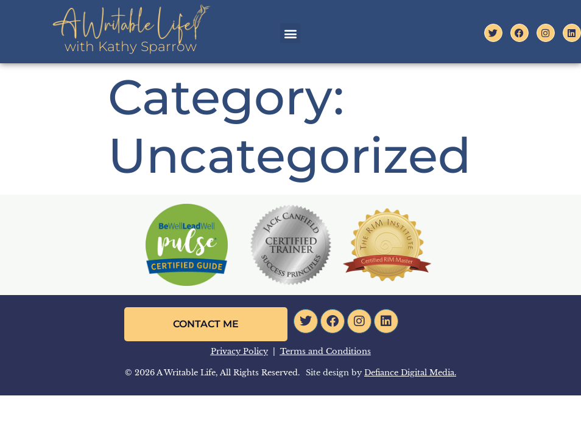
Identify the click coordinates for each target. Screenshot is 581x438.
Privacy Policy (239, 351)
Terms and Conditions (325, 351)
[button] (290, 33)
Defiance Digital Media (409, 372)
